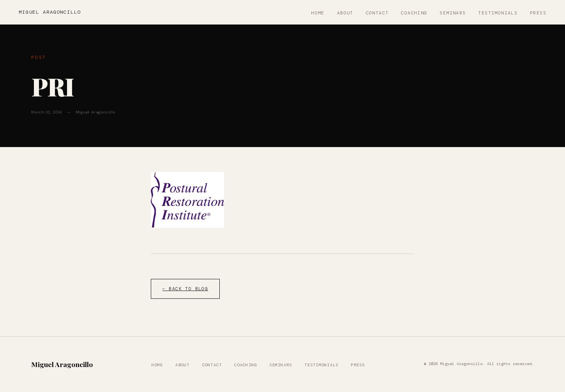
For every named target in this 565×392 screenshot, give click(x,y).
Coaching (414, 13)
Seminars (453, 13)
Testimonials (497, 13)
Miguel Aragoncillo (50, 12)
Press (538, 13)
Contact (377, 13)
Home (318, 13)
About (345, 13)
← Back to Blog (185, 289)
